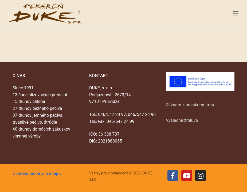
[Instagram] (200, 175)
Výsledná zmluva (182, 120)
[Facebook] (172, 175)
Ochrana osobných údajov (37, 173)
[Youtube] (186, 175)
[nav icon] (235, 13)
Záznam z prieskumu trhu (190, 104)
